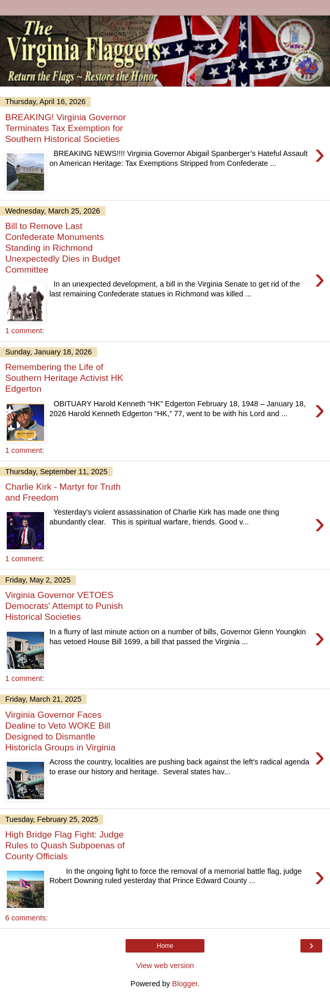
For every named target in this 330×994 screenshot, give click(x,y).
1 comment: (24, 330)
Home (165, 945)
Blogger (185, 983)
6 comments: (26, 918)
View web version (165, 965)
